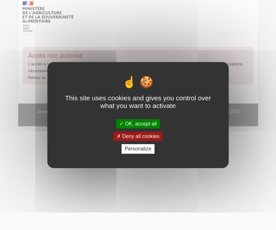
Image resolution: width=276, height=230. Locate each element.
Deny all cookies (138, 136)
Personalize (138, 149)
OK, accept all (138, 123)
